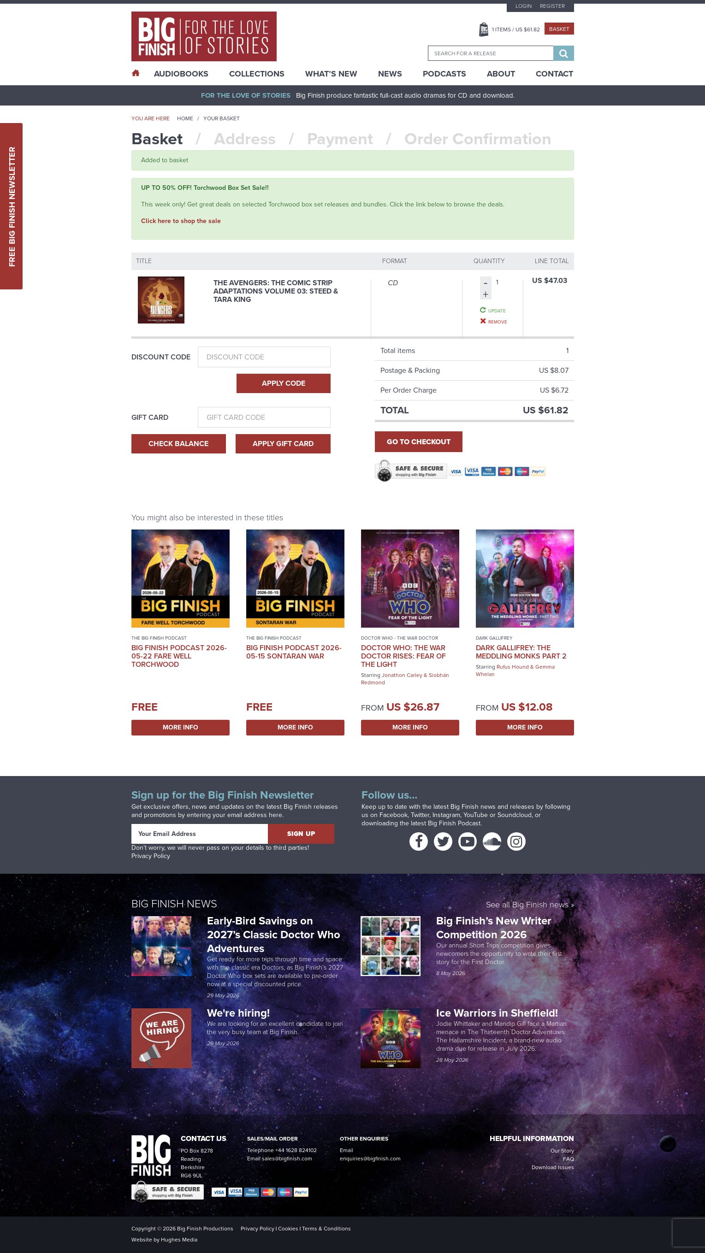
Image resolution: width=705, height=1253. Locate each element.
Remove (497, 321)
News (390, 74)
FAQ (568, 1159)
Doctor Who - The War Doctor (399, 638)
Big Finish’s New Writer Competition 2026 (493, 927)
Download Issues (553, 1167)
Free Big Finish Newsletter (12, 206)
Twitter (420, 815)
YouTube (475, 815)
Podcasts (444, 74)
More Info (180, 727)
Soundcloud (515, 815)
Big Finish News (174, 903)
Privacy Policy (150, 856)
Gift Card (149, 417)
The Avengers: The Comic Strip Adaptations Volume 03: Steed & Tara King (275, 291)
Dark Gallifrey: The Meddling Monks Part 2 (521, 651)
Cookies (288, 1228)
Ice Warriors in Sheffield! (498, 1013)
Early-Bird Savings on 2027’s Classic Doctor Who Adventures (273, 934)
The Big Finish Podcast (159, 638)
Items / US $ (516, 29)
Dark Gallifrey (494, 638)
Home (185, 118)
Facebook (393, 815)
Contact (554, 74)
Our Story (562, 1151)
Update (497, 310)
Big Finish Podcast (454, 823)
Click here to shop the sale (181, 221)
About (501, 74)
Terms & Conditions (326, 1228)
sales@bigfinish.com (287, 1158)
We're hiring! (238, 1013)
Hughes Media (179, 1239)
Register (552, 6)
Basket (559, 29)
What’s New (331, 74)
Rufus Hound (513, 667)
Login (523, 6)
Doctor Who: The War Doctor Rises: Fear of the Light (403, 656)
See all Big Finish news (527, 905)
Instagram (446, 815)
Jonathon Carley (402, 675)
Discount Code (160, 357)
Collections (256, 74)
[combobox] (490, 53)
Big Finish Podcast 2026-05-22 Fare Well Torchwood (179, 656)
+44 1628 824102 (296, 1150)
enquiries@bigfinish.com (370, 1158)
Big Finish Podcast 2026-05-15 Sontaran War (294, 651)
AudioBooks (181, 74)
